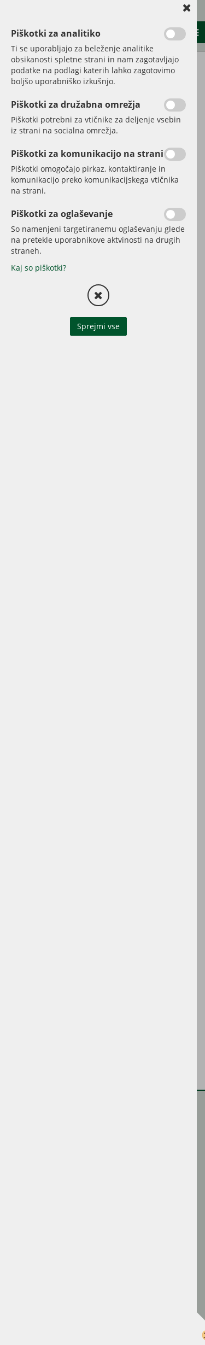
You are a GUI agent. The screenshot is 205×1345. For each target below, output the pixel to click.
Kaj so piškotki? (38, 267)
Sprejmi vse (98, 326)
